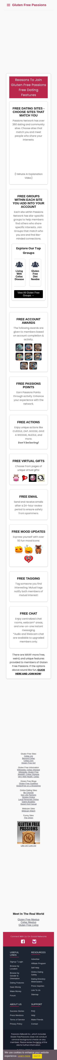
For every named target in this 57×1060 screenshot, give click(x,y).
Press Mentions (17, 1015)
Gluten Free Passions (29, 5)
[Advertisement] (28, 40)
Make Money (15, 991)
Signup (13, 962)
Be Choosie (28, 792)
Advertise (35, 959)
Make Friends (37, 1019)
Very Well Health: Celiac (28, 776)
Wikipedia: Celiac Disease (28, 770)
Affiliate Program (38, 963)
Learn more (24, 1056)
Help (33, 1015)
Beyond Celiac (28, 758)
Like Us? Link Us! (28, 844)
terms (38, 1042)
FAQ (33, 1011)
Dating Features (17, 983)
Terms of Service (17, 1019)
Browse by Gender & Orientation (15, 976)
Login (20, 962)
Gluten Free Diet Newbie (35, 275)
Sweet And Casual (28, 804)
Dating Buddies (28, 802)
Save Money (15, 987)
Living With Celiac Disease (19, 275)
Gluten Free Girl (28, 763)
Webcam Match (28, 811)
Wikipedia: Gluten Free (28, 772)
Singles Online (28, 797)
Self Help (35, 968)
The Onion (28, 818)
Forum (13, 995)
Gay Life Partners (28, 795)
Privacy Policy (16, 1024)
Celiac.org (28, 756)
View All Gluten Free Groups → (28, 294)
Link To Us (35, 990)
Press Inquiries (37, 986)
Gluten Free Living (28, 925)
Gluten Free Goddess (28, 783)
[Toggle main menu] (8, 5)
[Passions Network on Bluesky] (34, 941)
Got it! (37, 1056)
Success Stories (17, 1011)
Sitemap (34, 994)
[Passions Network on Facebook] (23, 941)
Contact (34, 1024)
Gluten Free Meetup (28, 919)
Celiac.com (28, 760)
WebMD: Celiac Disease (28, 774)
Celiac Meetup (28, 922)
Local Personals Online (28, 799)
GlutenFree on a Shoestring (28, 786)
